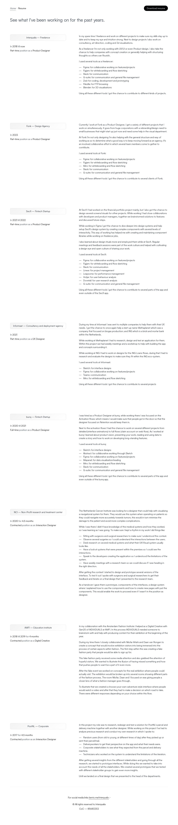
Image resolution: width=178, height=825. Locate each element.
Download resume (156, 8)
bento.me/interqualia (99, 797)
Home (13, 8)
